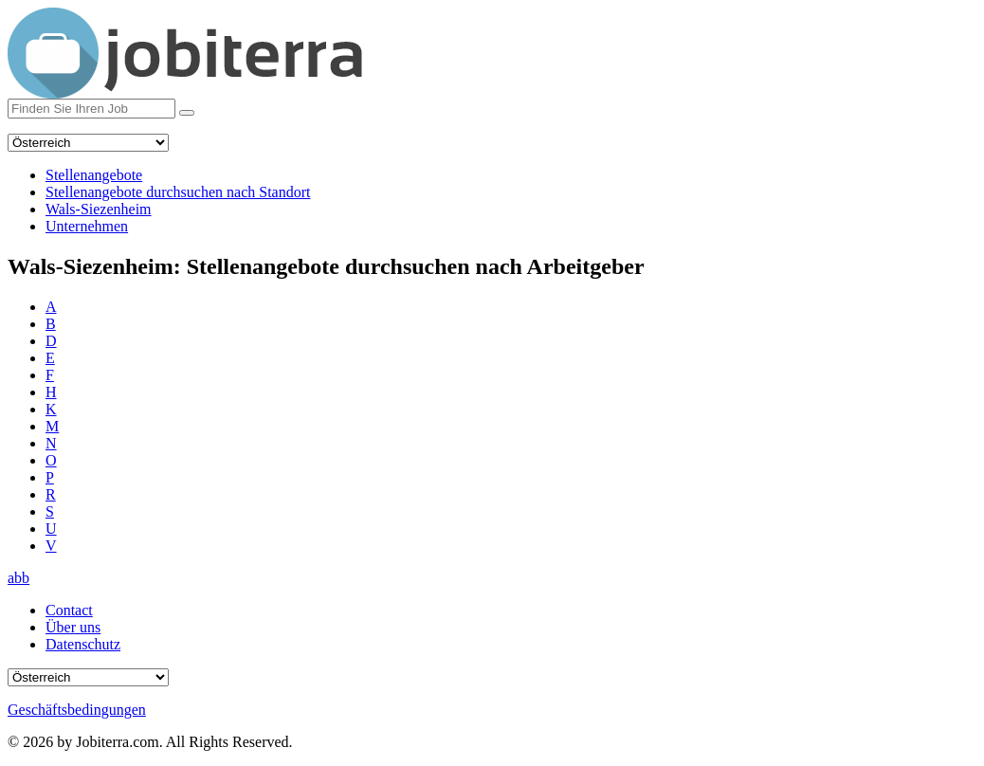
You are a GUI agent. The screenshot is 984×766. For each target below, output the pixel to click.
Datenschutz (83, 644)
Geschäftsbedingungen (77, 710)
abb (18, 578)
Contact (69, 610)
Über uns (73, 627)
